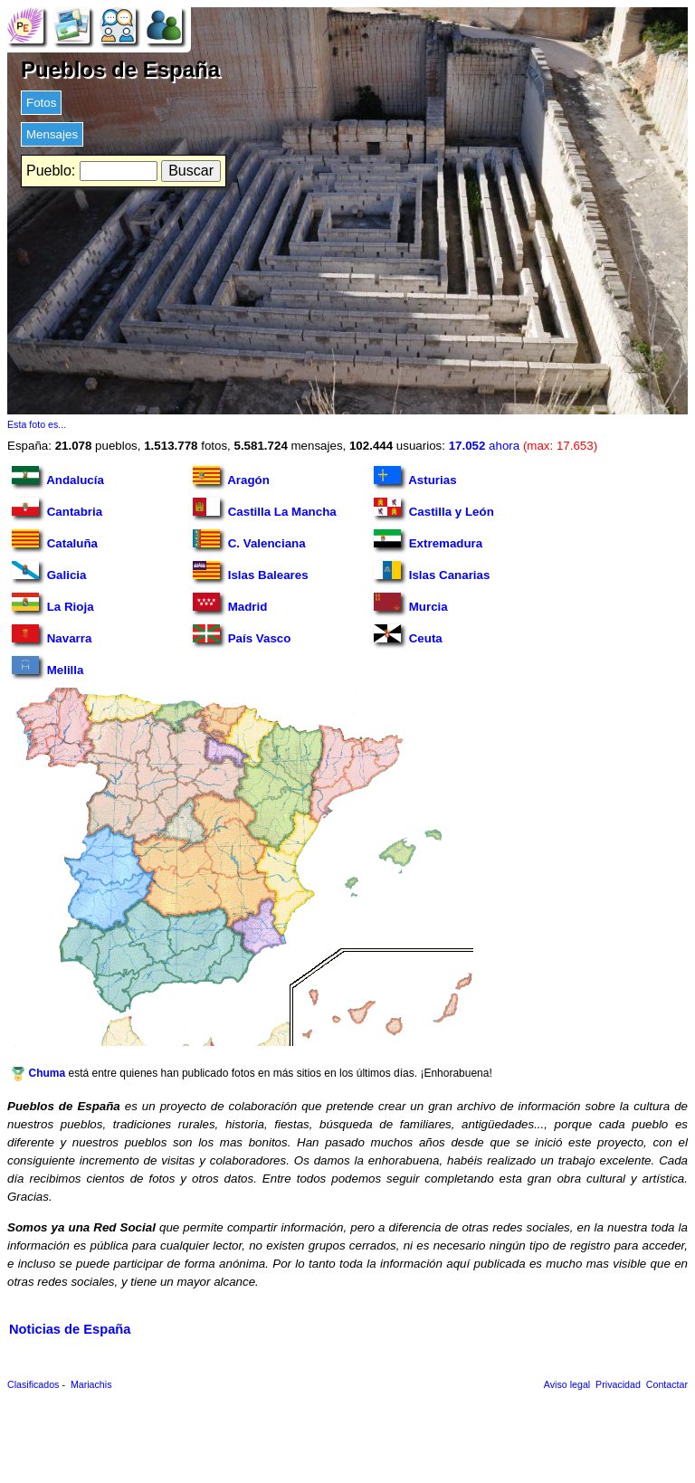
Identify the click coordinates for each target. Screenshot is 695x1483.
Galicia (49, 571)
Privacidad (618, 1384)
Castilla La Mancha (265, 508)
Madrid (230, 603)
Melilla (47, 666)
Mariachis (91, 1384)
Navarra (51, 634)
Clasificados (33, 1384)
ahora (523, 445)
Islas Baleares (251, 571)
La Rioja (53, 603)
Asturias (415, 476)
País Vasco (241, 634)
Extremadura (428, 539)
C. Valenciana (249, 539)
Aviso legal (567, 1384)
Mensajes (52, 134)
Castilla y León (434, 508)
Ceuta (408, 634)
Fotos (41, 102)
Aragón (231, 476)
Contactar (667, 1384)
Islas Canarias (432, 571)
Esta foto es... (36, 424)
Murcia (411, 603)
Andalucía (58, 476)
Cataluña (55, 539)
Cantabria (57, 508)
